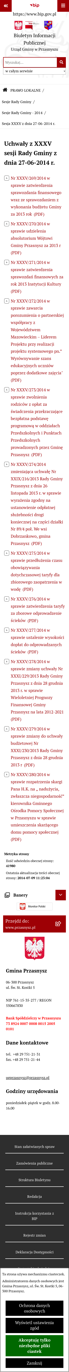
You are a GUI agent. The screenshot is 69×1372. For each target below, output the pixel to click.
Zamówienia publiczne (34, 1163)
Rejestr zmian (34, 1235)
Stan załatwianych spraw (34, 1146)
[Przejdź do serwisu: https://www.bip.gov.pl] (34, 9)
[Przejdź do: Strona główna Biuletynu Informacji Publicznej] (4, 90)
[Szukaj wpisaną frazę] (61, 62)
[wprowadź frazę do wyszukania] (30, 62)
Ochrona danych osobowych (34, 1308)
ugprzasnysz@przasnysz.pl (27, 1077)
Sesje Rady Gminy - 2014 (22, 112)
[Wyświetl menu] (63, 6)
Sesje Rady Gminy (16, 101)
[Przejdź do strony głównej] (34, 37)
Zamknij (34, 1363)
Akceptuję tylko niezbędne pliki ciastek (34, 1345)
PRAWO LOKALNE (25, 90)
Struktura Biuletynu (34, 1180)
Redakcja (34, 1196)
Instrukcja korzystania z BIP (34, 1216)
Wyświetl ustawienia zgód (34, 1325)
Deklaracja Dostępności (35, 1252)
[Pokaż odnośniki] (6, 6)
